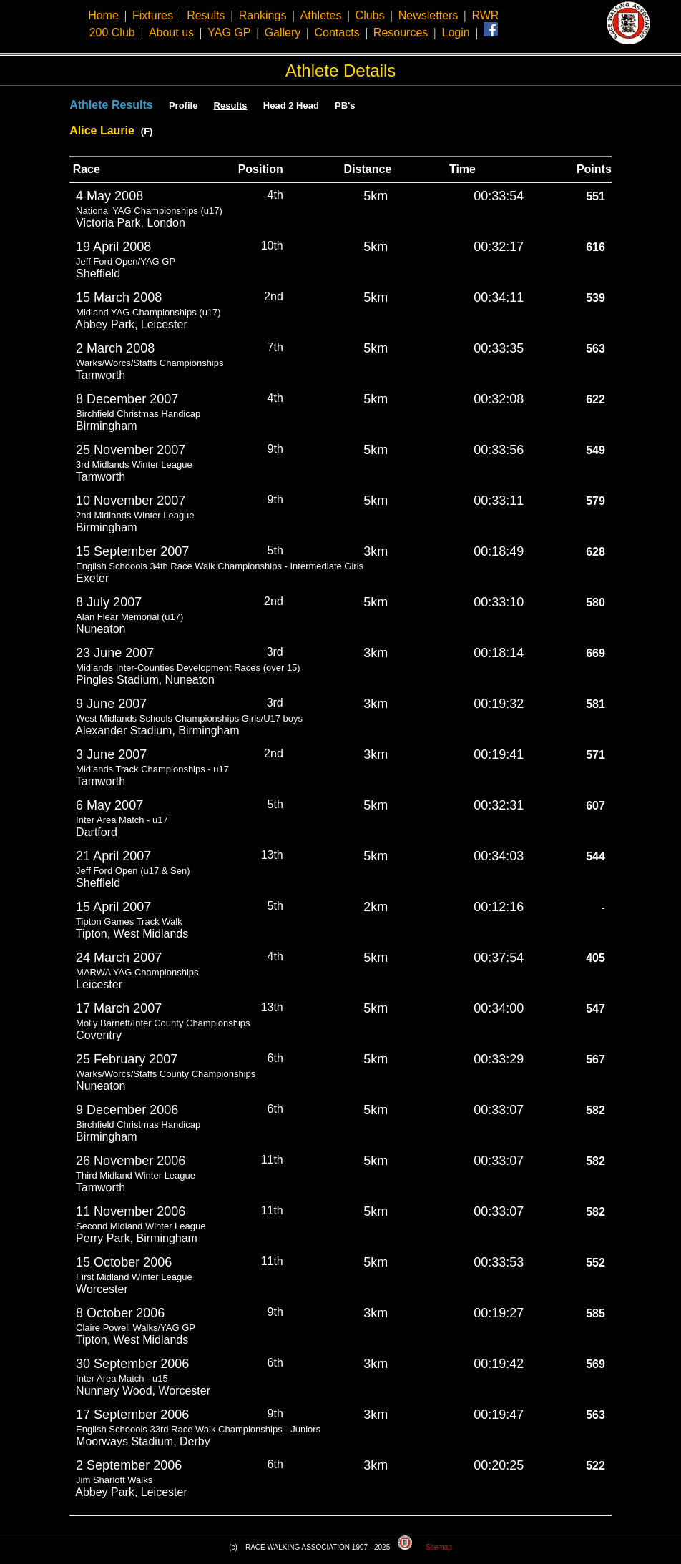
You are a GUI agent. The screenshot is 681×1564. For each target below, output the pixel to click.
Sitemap (439, 1547)
